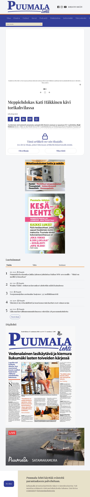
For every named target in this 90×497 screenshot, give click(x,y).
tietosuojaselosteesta (46, 490)
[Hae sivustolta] (40, 23)
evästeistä (30, 490)
